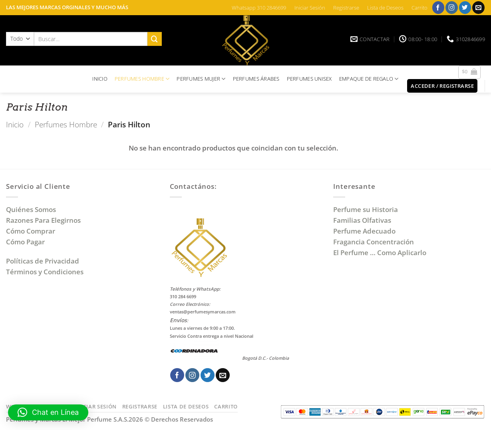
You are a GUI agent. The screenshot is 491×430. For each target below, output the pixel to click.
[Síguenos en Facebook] (438, 7)
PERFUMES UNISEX (309, 78)
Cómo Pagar (25, 241)
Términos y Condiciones (44, 271)
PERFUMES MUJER (201, 79)
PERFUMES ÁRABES (256, 78)
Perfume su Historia (365, 209)
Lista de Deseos (385, 7)
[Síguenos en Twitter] (465, 7)
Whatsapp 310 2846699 (259, 7)
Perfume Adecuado (365, 231)
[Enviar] (154, 39)
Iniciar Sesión (309, 7)
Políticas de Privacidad (42, 261)
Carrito (419, 7)
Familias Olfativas (362, 220)
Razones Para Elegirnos (45, 220)
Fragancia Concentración (374, 241)
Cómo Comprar (31, 231)
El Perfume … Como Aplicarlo (379, 252)
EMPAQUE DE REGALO (369, 79)
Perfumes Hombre (66, 124)
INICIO (99, 78)
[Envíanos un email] (478, 7)
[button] (469, 72)
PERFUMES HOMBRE (142, 79)
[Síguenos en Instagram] (451, 7)
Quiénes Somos (32, 209)
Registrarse (346, 7)
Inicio (15, 124)
